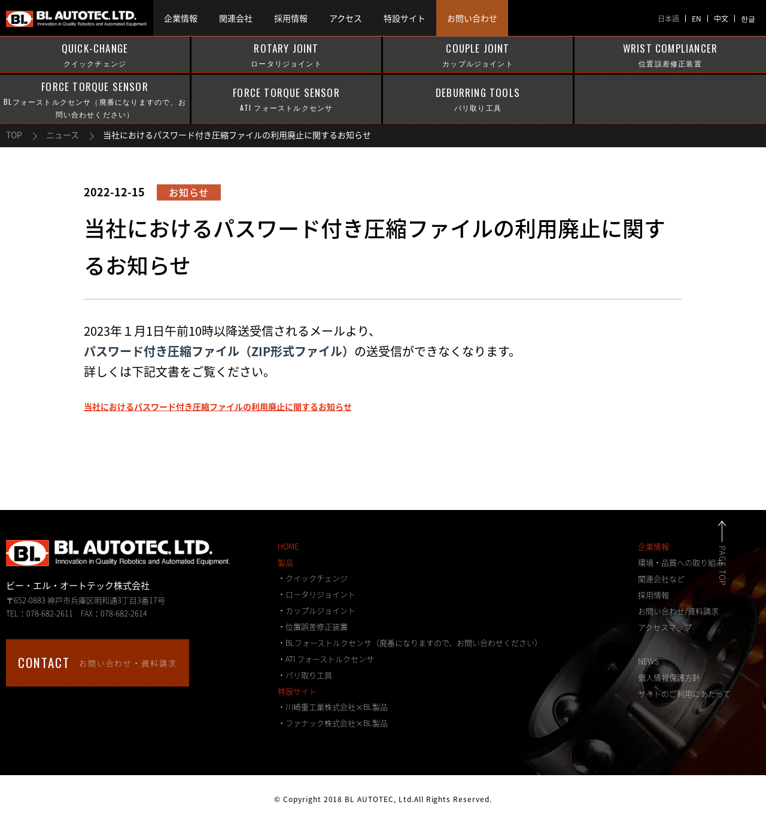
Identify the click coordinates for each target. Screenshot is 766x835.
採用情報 (653, 594)
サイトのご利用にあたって (684, 693)
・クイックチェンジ (313, 578)
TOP (14, 135)
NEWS (648, 661)
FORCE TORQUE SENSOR (95, 99)
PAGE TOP (735, 566)
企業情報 (653, 546)
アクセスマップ (665, 627)
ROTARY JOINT (286, 55)
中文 (721, 18)
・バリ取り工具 (305, 675)
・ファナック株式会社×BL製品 (333, 722)
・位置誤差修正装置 (313, 626)
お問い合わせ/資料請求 (678, 611)
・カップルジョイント (316, 610)
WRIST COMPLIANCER (670, 55)
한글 (748, 18)
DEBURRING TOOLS (478, 99)
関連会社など (661, 578)
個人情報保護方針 (669, 677)
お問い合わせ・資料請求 (97, 662)
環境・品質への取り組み (681, 562)
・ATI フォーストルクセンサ (326, 658)
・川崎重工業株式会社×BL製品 (333, 706)
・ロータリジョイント (316, 594)
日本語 (668, 18)
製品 (285, 562)
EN (696, 18)
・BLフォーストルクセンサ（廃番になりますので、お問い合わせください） (410, 642)
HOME (288, 546)
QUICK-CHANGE (95, 55)
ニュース (62, 135)
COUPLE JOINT (478, 55)
